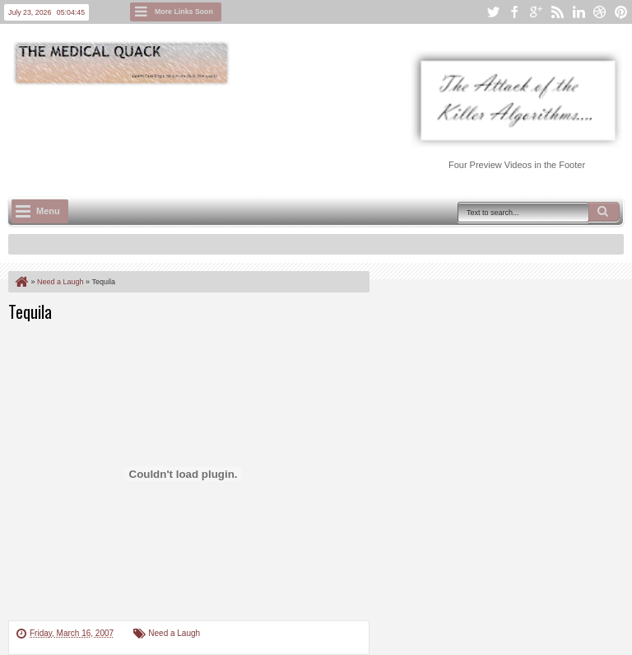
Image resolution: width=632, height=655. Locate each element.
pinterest (621, 12)
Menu (48, 211)
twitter (493, 12)
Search (604, 212)
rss (557, 12)
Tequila (30, 311)
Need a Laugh (174, 633)
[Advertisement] (307, 133)
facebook (514, 12)
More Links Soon (184, 11)
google (535, 12)
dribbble (600, 12)
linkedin (578, 12)
